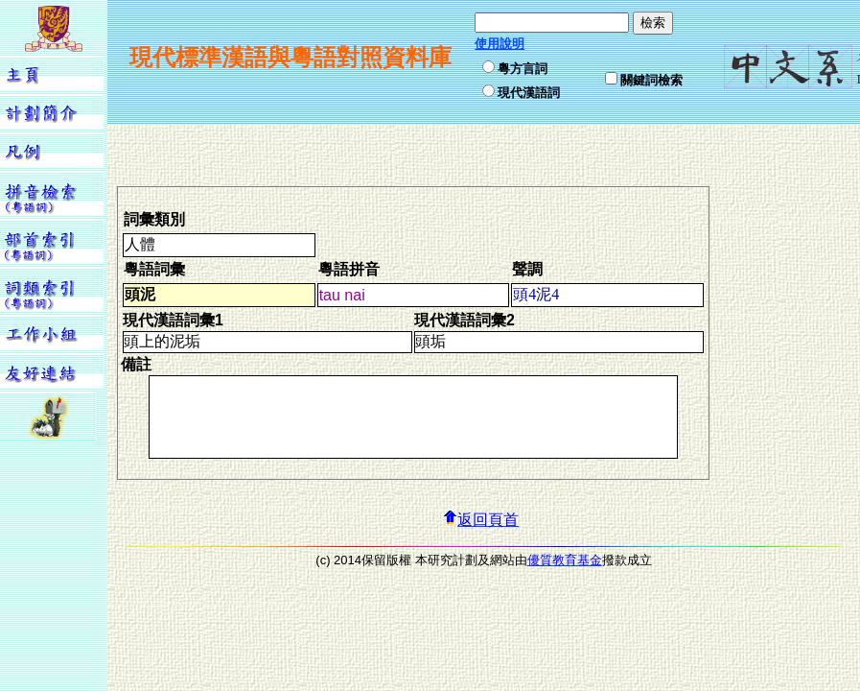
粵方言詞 (522, 68)
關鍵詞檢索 (651, 80)
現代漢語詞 (529, 92)
